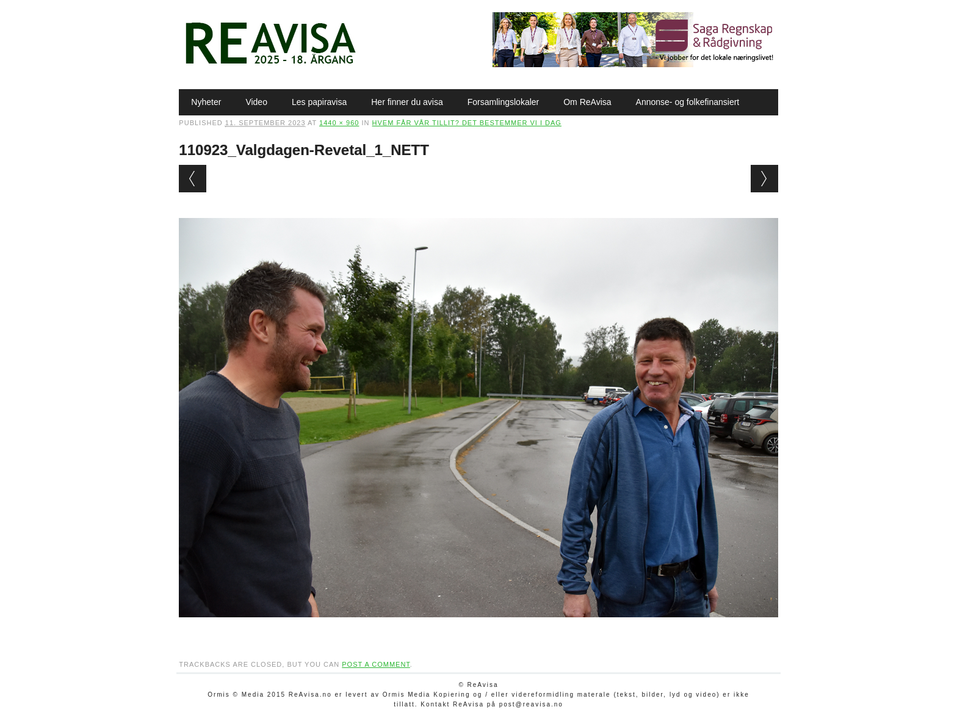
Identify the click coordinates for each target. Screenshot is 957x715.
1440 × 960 (339, 122)
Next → (764, 178)
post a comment (376, 664)
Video (256, 102)
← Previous (192, 178)
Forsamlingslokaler (503, 102)
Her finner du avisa (407, 102)
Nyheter (206, 102)
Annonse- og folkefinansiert (688, 102)
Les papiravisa (319, 102)
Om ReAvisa (587, 102)
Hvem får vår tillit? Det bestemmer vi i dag (467, 122)
